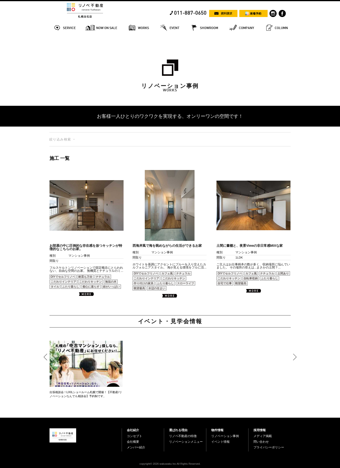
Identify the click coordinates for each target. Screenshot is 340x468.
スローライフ (185, 283)
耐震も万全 (85, 276)
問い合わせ (261, 441)
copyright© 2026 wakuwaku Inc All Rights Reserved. (170, 463)
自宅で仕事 (225, 283)
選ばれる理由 (178, 430)
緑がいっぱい (111, 286)
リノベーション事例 (225, 436)
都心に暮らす (91, 286)
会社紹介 (133, 430)
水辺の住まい (156, 288)
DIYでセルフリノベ (63, 276)
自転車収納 (251, 278)
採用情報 (259, 430)
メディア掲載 (262, 436)
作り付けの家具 (143, 283)
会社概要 (133, 441)
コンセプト (134, 436)
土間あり (283, 273)
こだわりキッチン (90, 281)
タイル (55, 286)
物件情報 (217, 430)
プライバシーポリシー (268, 447)
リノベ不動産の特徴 (183, 436)
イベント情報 (220, 441)
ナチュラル (103, 276)
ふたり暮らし (70, 286)
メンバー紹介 (136, 447)
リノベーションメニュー (186, 441)
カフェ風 (167, 273)
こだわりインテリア (63, 281)
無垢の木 (110, 281)
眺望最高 (139, 288)
